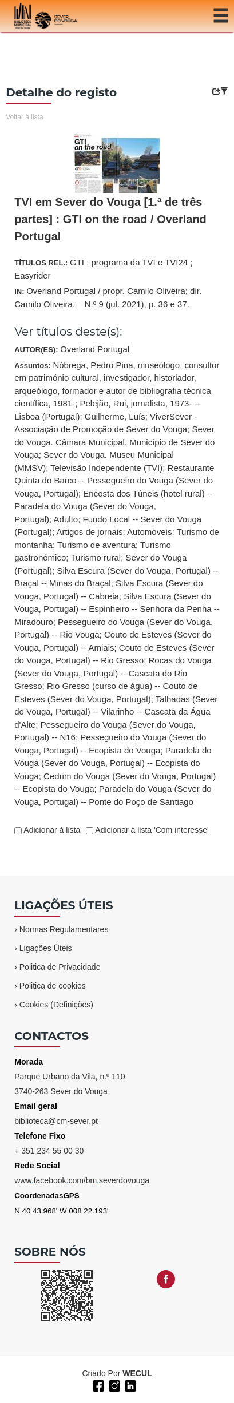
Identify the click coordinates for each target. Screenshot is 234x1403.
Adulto (66, 519)
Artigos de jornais (90, 532)
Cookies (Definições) (56, 1004)
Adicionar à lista (51, 829)
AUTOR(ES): (71, 349)
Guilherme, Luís (115, 416)
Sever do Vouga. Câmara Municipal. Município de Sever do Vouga (114, 441)
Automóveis (149, 532)
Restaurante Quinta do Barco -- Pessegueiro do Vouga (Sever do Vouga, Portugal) (114, 480)
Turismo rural (95, 557)
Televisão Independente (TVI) (106, 468)
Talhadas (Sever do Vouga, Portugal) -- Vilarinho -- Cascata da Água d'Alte (115, 711)
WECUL (137, 1373)
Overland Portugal (94, 349)
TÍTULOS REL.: (103, 268)
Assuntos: (117, 583)
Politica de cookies (52, 985)
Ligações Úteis (45, 948)
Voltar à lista (24, 117)
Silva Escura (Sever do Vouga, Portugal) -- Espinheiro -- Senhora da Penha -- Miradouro (117, 609)
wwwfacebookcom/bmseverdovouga (81, 1180)
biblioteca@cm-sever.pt (56, 1121)
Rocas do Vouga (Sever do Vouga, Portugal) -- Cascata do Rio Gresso (112, 673)
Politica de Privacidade (60, 966)
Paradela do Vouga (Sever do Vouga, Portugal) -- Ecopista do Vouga (112, 763)
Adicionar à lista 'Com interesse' (150, 829)
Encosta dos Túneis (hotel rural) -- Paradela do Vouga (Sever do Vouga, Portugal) (113, 506)
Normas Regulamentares (64, 929)
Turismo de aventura (96, 545)
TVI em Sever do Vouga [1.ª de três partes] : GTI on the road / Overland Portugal (110, 219)
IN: (107, 297)
